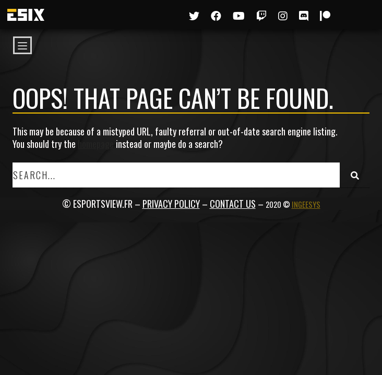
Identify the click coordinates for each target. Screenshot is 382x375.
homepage (96, 144)
